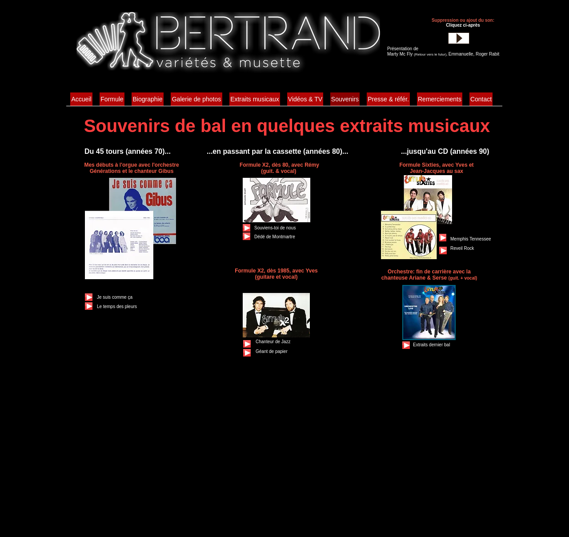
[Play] (459, 38)
